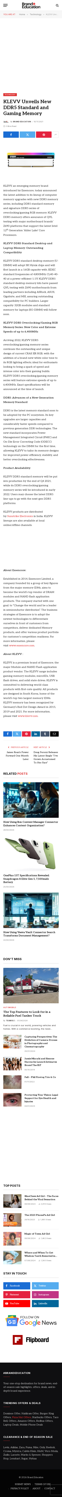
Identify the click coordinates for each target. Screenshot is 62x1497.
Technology (10, 94)
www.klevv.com (28, 716)
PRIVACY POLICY (20, 1488)
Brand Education (22, 122)
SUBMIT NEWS (23, 1484)
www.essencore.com (21, 645)
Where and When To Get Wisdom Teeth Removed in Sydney (39, 1256)
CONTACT (49, 1488)
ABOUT (37, 1488)
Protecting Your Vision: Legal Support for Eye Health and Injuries (41, 1098)
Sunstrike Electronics (20, 516)
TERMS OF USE (43, 1484)
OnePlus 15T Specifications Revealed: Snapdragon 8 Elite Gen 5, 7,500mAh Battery (26, 879)
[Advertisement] (31, 55)
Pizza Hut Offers (21, 1417)
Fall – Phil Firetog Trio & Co (40, 1077)
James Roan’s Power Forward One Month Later (17, 756)
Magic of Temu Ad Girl (37, 1233)
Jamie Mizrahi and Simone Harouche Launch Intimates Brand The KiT (40, 1062)
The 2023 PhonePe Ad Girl (39, 1215)
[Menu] (5, 5)
